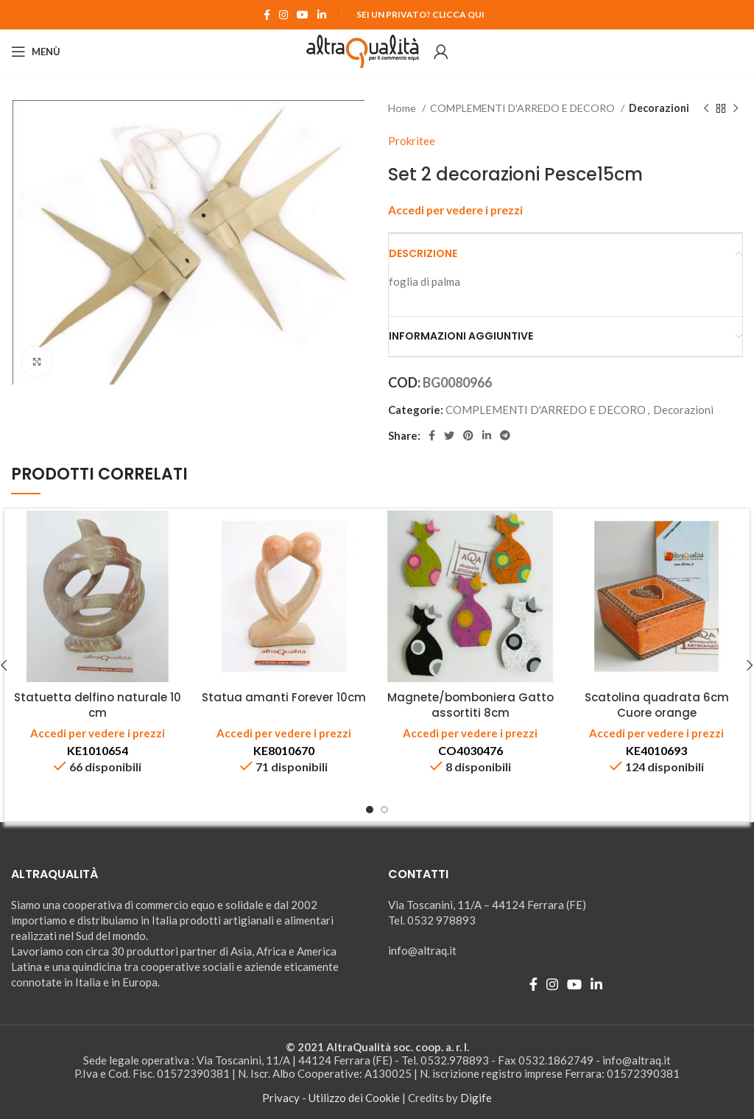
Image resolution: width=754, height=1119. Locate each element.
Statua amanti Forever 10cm (284, 697)
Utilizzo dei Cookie (354, 1097)
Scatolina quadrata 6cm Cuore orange (657, 705)
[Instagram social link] (283, 14)
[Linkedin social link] (322, 14)
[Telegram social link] (505, 435)
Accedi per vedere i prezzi (455, 210)
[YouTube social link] (302, 14)
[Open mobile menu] (36, 51)
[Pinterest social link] (468, 435)
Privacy (281, 1097)
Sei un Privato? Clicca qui (420, 14)
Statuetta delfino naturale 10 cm (97, 705)
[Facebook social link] (267, 14)
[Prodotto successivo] (735, 108)
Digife (476, 1097)
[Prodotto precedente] (706, 108)
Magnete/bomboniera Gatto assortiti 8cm (470, 705)
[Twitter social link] (449, 435)
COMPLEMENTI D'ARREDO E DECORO (523, 108)
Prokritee (411, 140)
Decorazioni (659, 108)
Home (403, 108)
